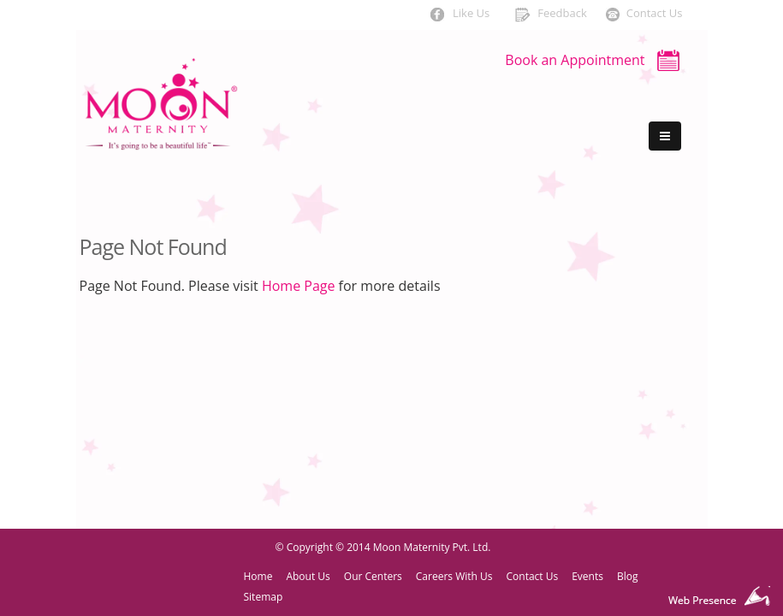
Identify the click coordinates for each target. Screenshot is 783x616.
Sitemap (263, 596)
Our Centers (373, 576)
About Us (307, 576)
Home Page (298, 285)
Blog (627, 576)
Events (587, 576)
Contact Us (533, 576)
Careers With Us (454, 576)
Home (258, 576)
